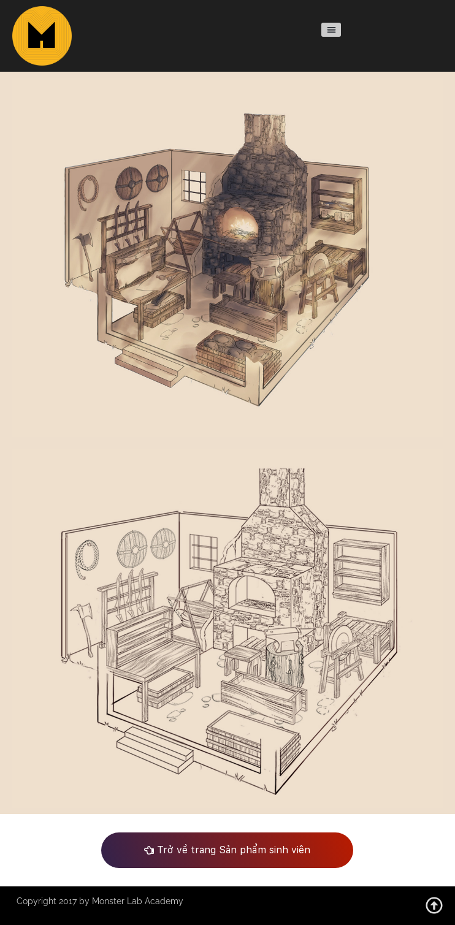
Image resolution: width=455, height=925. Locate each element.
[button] (330, 30)
